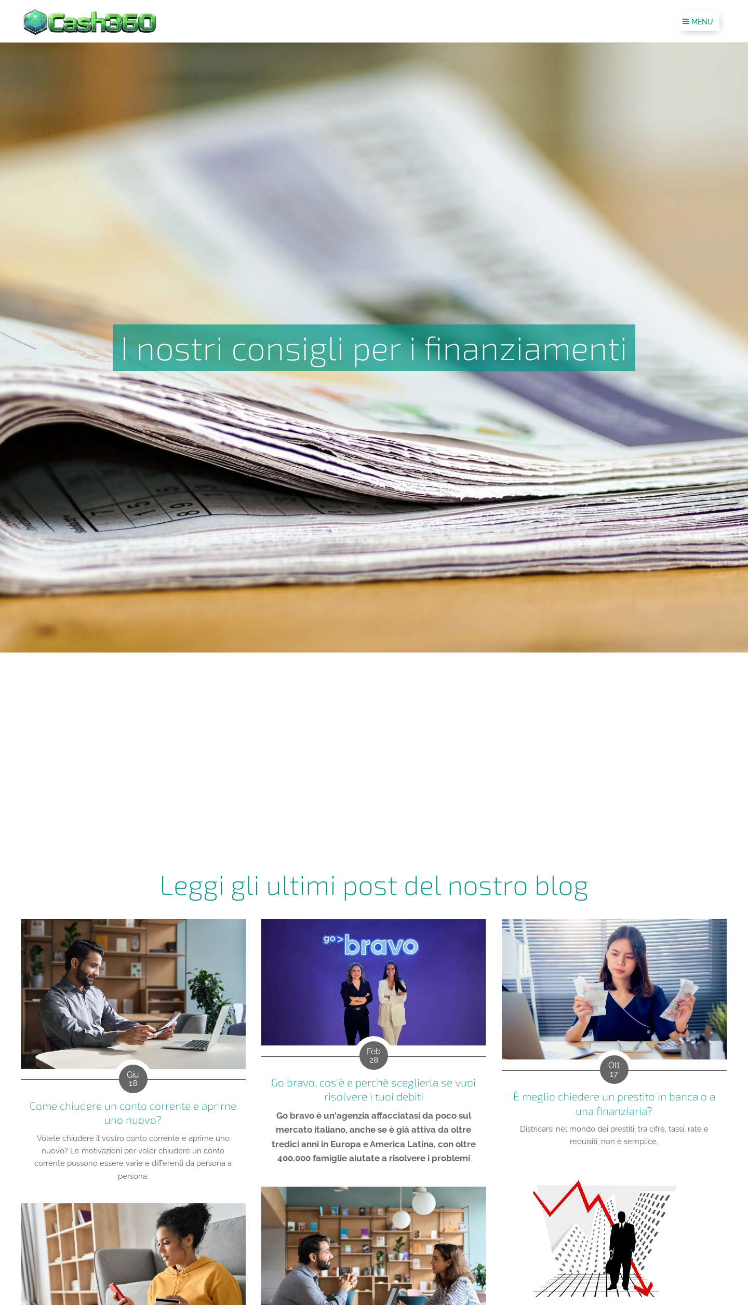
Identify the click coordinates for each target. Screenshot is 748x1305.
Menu (698, 22)
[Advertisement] (374, 730)
